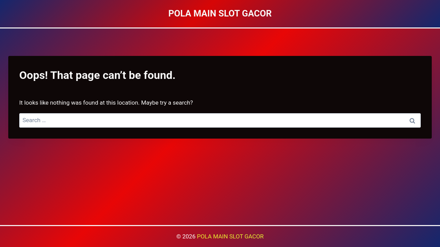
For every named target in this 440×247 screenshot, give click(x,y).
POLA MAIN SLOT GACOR (230, 236)
